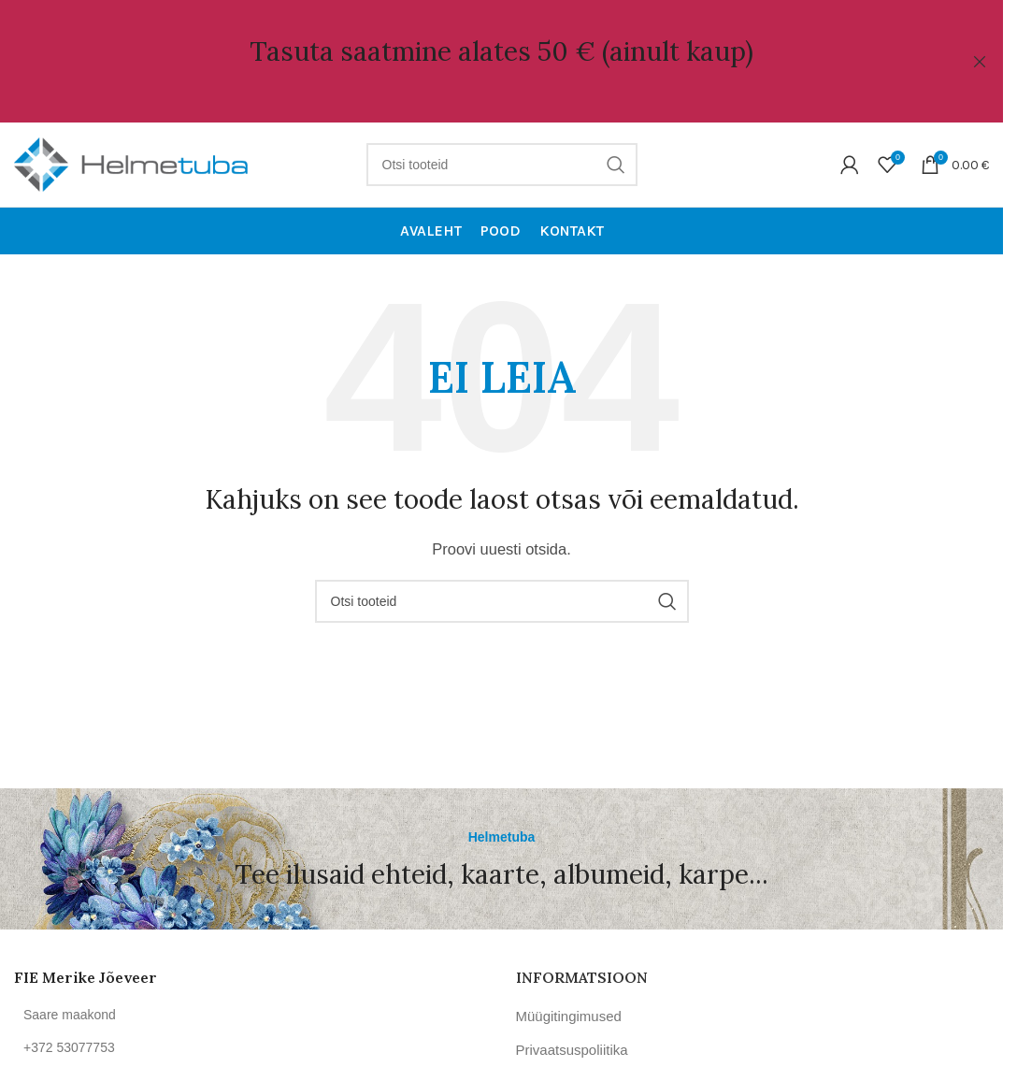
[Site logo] (131, 163)
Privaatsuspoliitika (572, 1050)
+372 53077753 (69, 1047)
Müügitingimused (569, 1016)
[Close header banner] (979, 61)
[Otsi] (501, 164)
